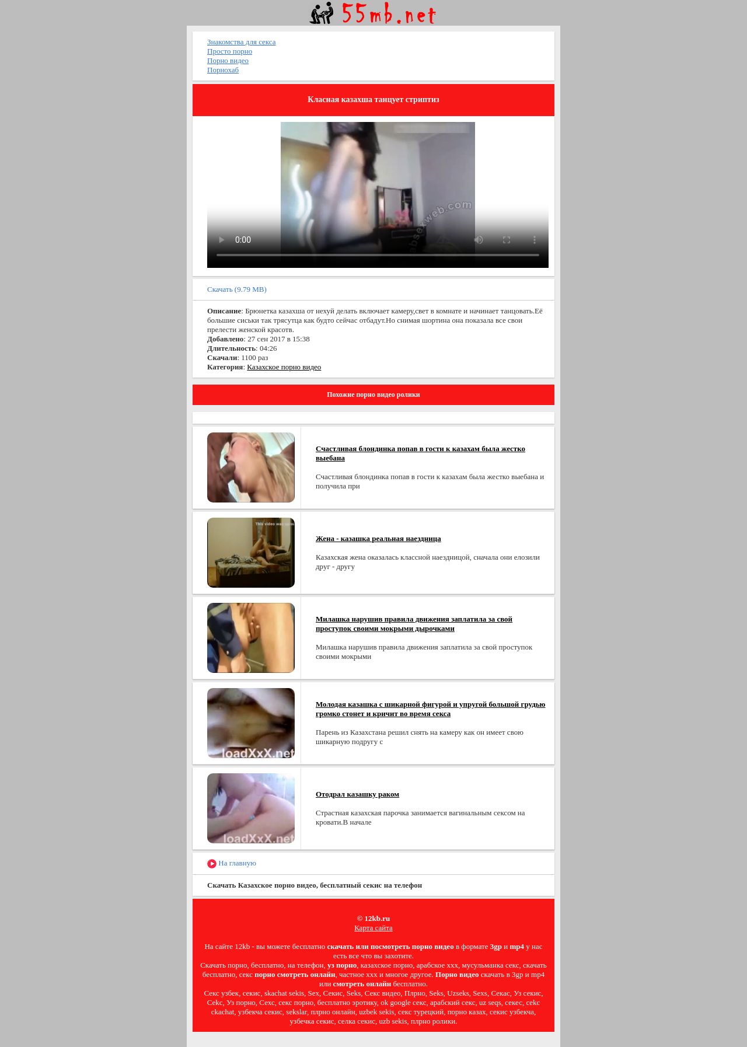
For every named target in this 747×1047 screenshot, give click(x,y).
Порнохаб (223, 69)
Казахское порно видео (284, 366)
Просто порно (229, 51)
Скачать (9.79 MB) (237, 289)
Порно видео (228, 60)
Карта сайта (373, 927)
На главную (231, 863)
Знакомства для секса (241, 41)
